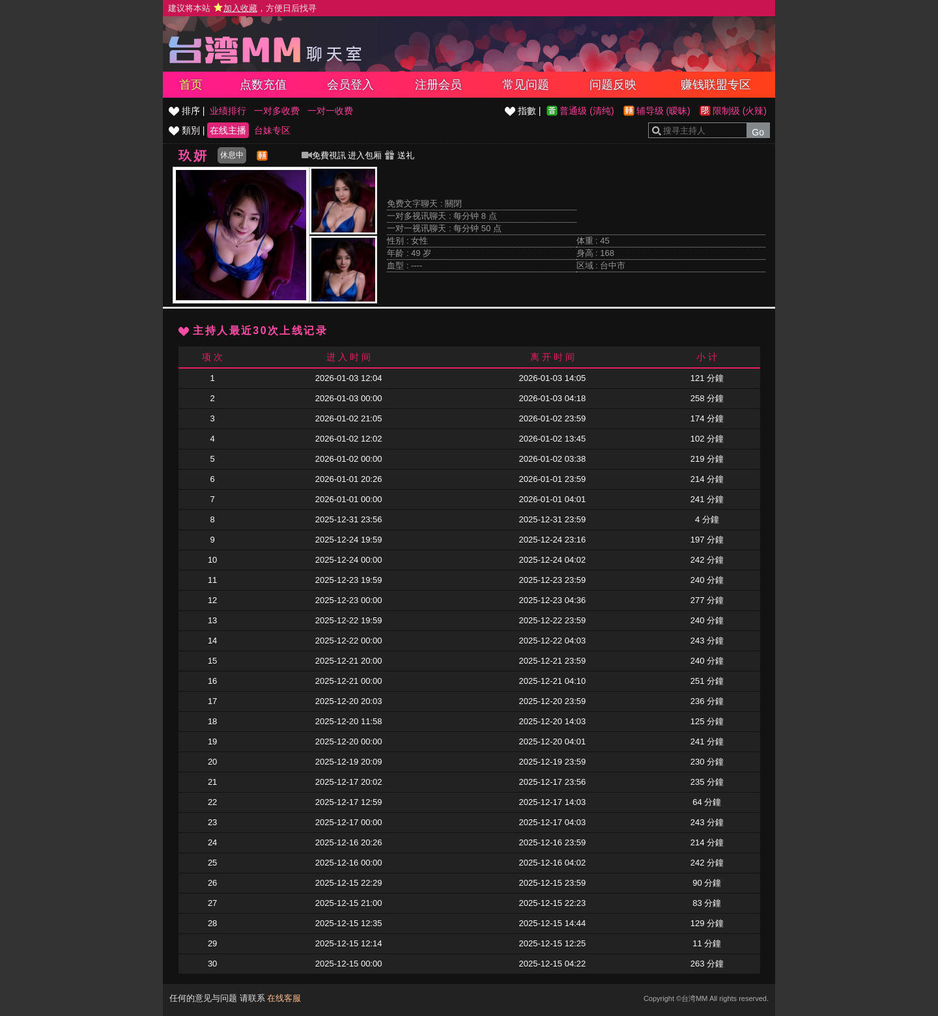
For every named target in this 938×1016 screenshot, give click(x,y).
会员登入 (350, 84)
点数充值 (263, 84)
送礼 (399, 155)
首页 (191, 84)
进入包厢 (365, 155)
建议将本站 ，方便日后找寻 (242, 8)
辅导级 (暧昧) (663, 111)
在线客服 (284, 998)
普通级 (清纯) (587, 111)
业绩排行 (228, 111)
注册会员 (438, 84)
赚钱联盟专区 (716, 84)
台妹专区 (272, 130)
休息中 (232, 155)
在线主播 (228, 130)
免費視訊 (324, 155)
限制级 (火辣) (740, 111)
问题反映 (613, 84)
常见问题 (525, 84)
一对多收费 (277, 111)
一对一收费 (330, 111)
